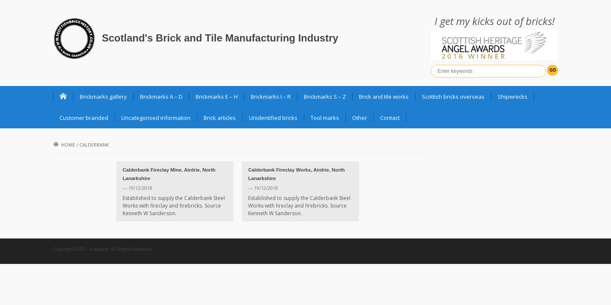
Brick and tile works (384, 96)
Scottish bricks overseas (453, 96)
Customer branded (83, 118)
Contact (390, 118)
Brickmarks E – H (217, 96)
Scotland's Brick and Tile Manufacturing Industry (220, 38)
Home (64, 144)
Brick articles (220, 118)
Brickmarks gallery (103, 96)
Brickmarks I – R (271, 96)
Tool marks (325, 118)
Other (359, 118)
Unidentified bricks (273, 118)
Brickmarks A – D (161, 96)
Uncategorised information (156, 118)
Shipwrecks (512, 96)
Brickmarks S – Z (325, 96)
